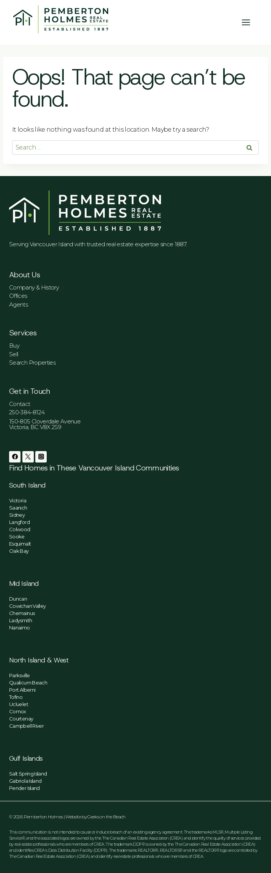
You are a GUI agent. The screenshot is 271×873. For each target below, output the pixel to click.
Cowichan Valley (27, 606)
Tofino (15, 697)
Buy (14, 345)
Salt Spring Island (28, 774)
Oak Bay (19, 551)
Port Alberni (22, 690)
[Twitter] (28, 456)
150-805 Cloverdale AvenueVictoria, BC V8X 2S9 (44, 424)
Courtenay (21, 719)
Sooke (17, 536)
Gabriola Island (25, 781)
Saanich (18, 508)
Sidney (17, 515)
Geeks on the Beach (106, 817)
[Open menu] (250, 22)
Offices (18, 295)
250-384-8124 (26, 412)
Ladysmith (20, 620)
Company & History (34, 287)
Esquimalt (20, 544)
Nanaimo (19, 627)
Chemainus (22, 613)
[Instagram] (41, 456)
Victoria (17, 500)
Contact (19, 403)
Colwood (19, 529)
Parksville (19, 675)
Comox (17, 711)
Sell (13, 354)
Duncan (18, 599)
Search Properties (32, 362)
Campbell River (26, 726)
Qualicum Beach (28, 683)
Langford (19, 522)
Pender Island (24, 788)
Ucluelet (18, 704)
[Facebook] (14, 456)
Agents (18, 304)
